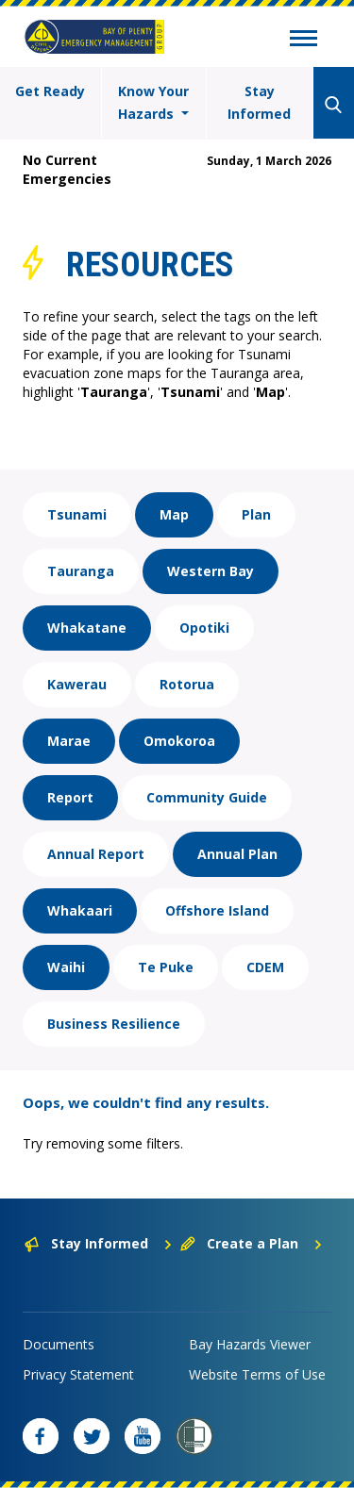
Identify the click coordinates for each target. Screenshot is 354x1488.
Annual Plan (237, 854)
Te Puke (166, 967)
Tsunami (77, 514)
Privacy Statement (78, 1374)
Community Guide (206, 797)
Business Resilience (113, 1024)
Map (174, 514)
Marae (69, 741)
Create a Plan (251, 1243)
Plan (256, 514)
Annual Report (95, 854)
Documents (58, 1344)
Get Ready (50, 91)
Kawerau (77, 684)
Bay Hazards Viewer (250, 1344)
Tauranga (80, 571)
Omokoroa (179, 741)
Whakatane (86, 628)
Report (70, 797)
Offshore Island (217, 910)
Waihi (66, 967)
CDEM (265, 967)
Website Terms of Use (257, 1374)
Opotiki (204, 628)
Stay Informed (259, 102)
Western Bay (210, 571)
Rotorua (187, 684)
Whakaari (79, 910)
